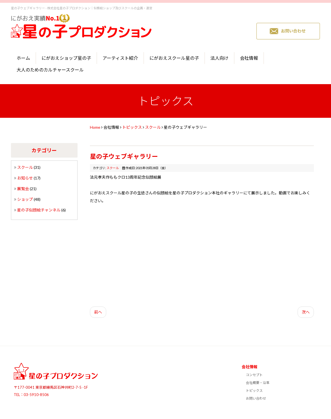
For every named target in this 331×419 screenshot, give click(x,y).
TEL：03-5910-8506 (31, 394)
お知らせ (25, 178)
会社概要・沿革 (257, 383)
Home (95, 127)
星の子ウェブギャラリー (124, 156)
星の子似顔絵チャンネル (39, 210)
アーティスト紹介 (120, 58)
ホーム (23, 58)
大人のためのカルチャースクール (50, 69)
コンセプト (254, 375)
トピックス (132, 127)
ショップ (25, 199)
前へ (98, 312)
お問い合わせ (256, 398)
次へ (306, 312)
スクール (25, 167)
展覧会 (23, 188)
